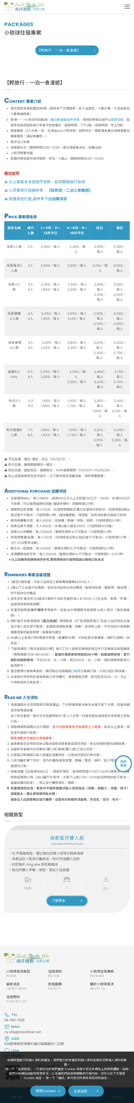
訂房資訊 (77, 671)
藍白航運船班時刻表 (65, 119)
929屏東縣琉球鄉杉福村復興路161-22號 (34, 1044)
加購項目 (59, 198)
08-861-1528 (14, 1020)
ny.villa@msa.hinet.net (22, 1032)
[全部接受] (86, 1091)
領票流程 (117, 119)
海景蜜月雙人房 (67, 838)
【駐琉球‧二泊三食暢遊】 (70, 190)
